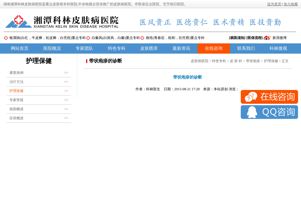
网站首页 (20, 48)
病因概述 (38, 109)
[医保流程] (254, 38)
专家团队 (84, 48)
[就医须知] (237, 38)
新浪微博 (279, 38)
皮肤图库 (149, 48)
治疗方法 (38, 81)
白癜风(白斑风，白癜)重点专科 (116, 38)
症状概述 (38, 118)
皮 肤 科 (236, 61)
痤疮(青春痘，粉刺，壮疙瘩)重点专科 (175, 38)
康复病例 (38, 72)
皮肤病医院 (199, 61)
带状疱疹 (253, 61)
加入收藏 (291, 4)
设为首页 (274, 4)
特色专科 (117, 48)
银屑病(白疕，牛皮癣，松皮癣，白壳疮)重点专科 (47, 38)
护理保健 (38, 90)
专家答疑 (38, 100)
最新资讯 (181, 48)
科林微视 (278, 48)
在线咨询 (214, 48)
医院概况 (52, 48)
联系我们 (246, 48)
